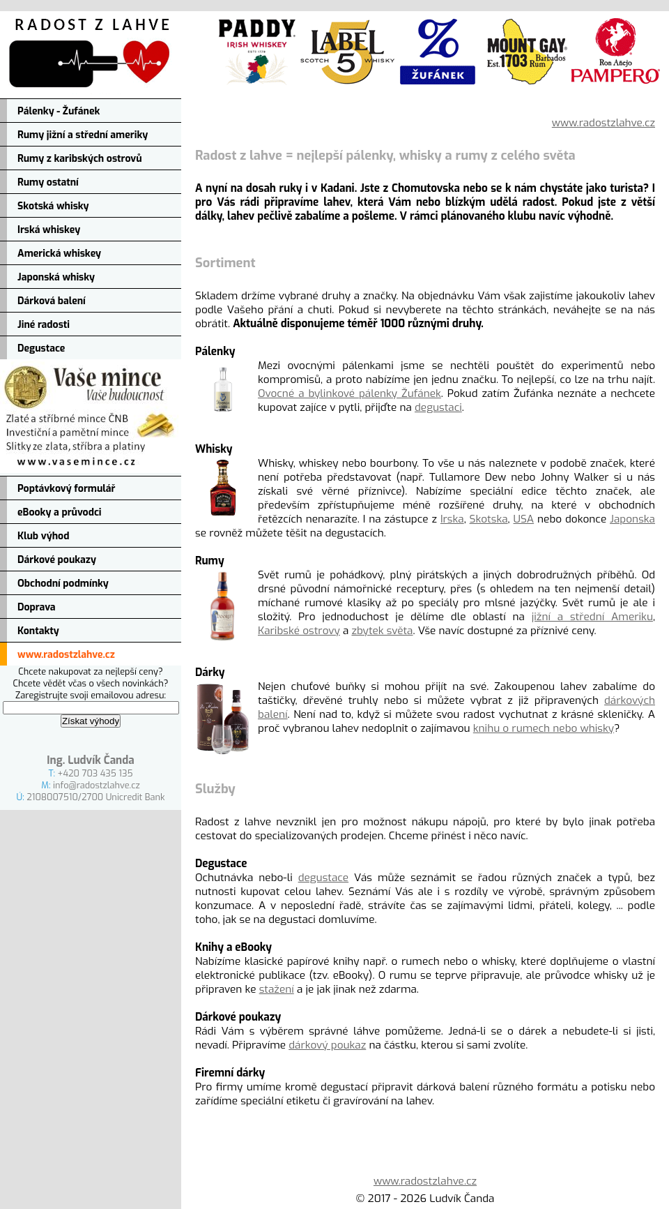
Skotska (489, 519)
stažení (276, 989)
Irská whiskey (48, 229)
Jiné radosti (43, 324)
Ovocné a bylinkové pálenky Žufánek (349, 393)
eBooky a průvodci (59, 512)
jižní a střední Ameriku (592, 617)
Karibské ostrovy (299, 631)
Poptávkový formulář (66, 488)
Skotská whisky (53, 206)
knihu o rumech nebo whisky (543, 728)
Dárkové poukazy (56, 559)
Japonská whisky (56, 277)
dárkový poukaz (327, 1045)
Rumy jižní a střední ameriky (82, 135)
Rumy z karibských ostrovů (79, 158)
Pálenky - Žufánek (58, 111)
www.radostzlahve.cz (66, 654)
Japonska (632, 519)
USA (524, 519)
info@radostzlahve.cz (96, 785)
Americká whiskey (59, 253)
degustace (323, 878)
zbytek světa (382, 631)
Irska (452, 519)
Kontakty (38, 631)
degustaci (438, 407)
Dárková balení (51, 301)
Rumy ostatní (48, 182)
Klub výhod (43, 536)
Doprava (36, 607)
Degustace (41, 348)
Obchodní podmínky (63, 583)
